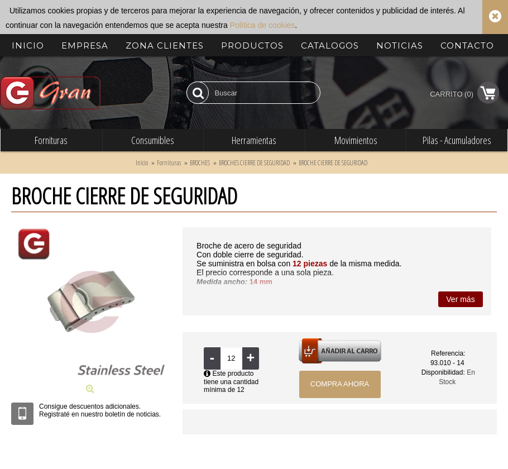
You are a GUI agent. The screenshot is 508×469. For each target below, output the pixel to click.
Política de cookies (262, 25)
